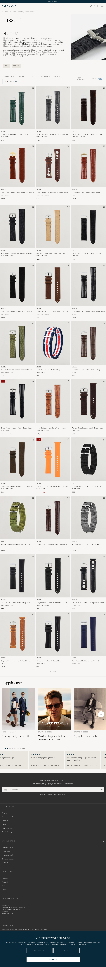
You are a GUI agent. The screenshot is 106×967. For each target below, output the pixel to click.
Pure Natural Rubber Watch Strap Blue (86, 661)
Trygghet (4, 813)
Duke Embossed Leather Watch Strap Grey (53, 134)
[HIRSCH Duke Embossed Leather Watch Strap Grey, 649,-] (53, 113)
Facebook (5, 882)
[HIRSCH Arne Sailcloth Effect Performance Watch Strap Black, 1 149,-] (17, 232)
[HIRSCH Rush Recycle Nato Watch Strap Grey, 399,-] (88, 523)
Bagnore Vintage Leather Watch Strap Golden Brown (15, 661)
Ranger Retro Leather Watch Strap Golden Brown (52, 312)
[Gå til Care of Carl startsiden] (10, 6)
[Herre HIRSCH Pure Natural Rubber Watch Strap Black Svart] (17, 575)
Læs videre (82, 944)
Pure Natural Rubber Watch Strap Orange (52, 486)
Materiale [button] (45, 76)
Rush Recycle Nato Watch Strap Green (15, 544)
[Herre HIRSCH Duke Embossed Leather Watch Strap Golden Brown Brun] (88, 165)
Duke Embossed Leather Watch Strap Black (88, 311)
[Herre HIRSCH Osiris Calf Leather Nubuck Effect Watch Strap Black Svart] (17, 284)
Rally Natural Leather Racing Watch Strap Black (88, 603)
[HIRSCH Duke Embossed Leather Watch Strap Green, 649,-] (17, 113)
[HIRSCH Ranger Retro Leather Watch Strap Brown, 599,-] (88, 407)
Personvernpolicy (7, 828)
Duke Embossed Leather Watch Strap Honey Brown (51, 428)
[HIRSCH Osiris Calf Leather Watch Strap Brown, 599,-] (88, 113)
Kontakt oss (6, 851)
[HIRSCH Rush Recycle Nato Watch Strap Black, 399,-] (88, 465)
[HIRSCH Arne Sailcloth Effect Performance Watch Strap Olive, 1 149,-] (17, 349)
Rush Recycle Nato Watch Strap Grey (86, 544)
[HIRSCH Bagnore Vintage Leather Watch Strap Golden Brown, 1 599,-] (17, 640)
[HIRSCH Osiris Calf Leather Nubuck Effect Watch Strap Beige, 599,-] (53, 232)
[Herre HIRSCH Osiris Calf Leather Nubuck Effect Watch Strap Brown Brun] (17, 459)
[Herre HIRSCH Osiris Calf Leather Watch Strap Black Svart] (88, 226)
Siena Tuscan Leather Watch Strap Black (16, 428)
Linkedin (4, 890)
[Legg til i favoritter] (32, 88)
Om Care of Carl (7, 817)
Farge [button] (34, 76)
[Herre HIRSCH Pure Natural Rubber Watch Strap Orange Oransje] (53, 459)
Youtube (4, 886)
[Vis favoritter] (95, 6)
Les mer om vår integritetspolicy (53, 794)
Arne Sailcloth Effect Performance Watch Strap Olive (16, 370)
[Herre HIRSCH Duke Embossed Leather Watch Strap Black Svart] (88, 284)
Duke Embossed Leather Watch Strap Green (15, 134)
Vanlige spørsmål (7, 855)
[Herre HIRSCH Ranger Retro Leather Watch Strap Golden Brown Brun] (53, 284)
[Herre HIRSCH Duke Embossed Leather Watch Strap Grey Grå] (53, 107)
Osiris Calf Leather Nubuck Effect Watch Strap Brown (16, 486)
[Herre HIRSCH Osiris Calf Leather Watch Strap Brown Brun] (88, 107)
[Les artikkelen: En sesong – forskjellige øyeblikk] (18, 714)
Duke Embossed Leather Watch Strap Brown (86, 370)
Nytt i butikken (53, 1)
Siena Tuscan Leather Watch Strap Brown (52, 544)
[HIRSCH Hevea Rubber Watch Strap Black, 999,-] (53, 640)
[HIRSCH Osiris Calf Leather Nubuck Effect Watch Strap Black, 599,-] (17, 291)
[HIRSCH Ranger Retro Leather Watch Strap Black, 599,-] (53, 582)
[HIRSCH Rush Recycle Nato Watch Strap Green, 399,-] (17, 523)
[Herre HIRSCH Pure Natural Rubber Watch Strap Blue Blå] (88, 634)
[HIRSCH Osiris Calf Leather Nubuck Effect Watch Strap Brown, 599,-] (17, 465)
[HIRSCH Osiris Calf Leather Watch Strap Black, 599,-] (88, 232)
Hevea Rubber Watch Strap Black (49, 661)
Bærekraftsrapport (8, 832)
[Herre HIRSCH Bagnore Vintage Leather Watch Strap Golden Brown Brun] (17, 634)
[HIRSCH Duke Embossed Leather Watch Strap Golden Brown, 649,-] (88, 172)
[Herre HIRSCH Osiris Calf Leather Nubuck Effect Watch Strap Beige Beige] (53, 226)
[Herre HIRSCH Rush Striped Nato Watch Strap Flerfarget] (53, 343)
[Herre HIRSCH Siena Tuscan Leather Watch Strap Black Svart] (17, 401)
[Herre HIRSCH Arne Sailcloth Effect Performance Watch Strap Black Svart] (17, 226)
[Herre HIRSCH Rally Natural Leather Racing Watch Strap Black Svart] (88, 575)
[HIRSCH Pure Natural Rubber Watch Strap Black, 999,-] (17, 582)
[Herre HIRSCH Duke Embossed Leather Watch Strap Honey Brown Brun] (53, 401)
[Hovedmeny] (102, 6)
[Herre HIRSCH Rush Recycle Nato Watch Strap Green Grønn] (17, 517)
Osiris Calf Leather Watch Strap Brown (87, 134)
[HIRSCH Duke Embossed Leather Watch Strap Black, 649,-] (88, 291)
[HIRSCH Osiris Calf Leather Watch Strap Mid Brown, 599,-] (17, 172)
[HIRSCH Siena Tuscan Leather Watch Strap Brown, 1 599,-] (53, 523)
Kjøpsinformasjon (7, 848)
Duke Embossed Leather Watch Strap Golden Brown (86, 193)
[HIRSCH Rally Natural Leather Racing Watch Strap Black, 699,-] (88, 582)
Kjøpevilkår (5, 821)
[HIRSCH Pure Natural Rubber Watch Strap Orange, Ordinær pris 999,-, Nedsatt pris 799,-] (53, 465)
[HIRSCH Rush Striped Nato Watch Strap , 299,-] (53, 349)
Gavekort (5, 863)
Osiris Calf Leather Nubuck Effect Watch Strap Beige (52, 253)
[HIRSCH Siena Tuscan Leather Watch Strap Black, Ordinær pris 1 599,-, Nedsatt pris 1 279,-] (17, 407)
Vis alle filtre (10, 81)
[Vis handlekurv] (98, 6)
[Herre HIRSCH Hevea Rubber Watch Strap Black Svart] (53, 634)
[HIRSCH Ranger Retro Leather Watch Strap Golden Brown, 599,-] (53, 291)
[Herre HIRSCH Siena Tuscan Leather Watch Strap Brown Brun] (53, 517)
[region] (53, 760)
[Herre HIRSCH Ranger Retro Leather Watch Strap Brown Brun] (88, 401)
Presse (4, 824)
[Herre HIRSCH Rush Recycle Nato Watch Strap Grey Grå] (88, 517)
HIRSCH (3, 131)
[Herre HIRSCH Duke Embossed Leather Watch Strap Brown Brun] (88, 343)
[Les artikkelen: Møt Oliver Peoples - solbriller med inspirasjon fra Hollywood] (54, 714)
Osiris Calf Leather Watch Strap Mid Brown (17, 193)
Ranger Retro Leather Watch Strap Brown (87, 428)
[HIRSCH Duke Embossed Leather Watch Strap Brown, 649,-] (88, 349)
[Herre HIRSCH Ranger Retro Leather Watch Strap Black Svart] (53, 575)
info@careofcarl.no (13, 909)
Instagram (5, 878)
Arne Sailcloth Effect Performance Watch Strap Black (16, 253)
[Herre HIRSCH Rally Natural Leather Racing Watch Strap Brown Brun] (53, 165)
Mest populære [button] (83, 78)
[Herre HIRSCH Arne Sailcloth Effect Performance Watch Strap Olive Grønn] (17, 343)
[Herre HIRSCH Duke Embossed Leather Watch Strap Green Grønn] (17, 107)
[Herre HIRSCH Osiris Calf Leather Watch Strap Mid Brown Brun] (17, 165)
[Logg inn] (91, 6)
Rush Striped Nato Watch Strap (48, 370)
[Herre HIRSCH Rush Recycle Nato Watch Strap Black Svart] (88, 459)
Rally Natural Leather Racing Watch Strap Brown (52, 193)
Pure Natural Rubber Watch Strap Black (16, 603)
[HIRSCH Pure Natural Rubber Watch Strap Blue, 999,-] (88, 640)
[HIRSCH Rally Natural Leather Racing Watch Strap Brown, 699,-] (53, 172)
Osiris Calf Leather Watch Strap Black (86, 253)
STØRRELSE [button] (22, 76)
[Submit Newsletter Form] (101, 789)
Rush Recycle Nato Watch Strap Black (86, 486)
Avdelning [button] (9, 76)
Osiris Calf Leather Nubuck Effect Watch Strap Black (16, 312)
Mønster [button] (58, 76)
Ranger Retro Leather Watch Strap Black (52, 603)
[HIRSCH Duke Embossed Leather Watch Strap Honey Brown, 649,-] (53, 407)
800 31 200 (11, 911)
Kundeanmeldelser (8, 859)
